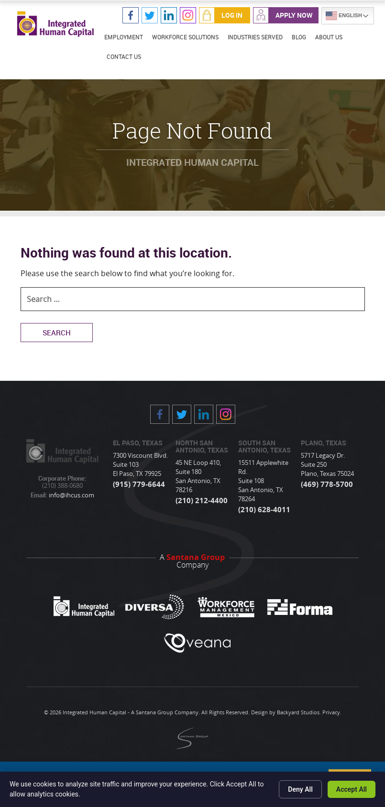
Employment (123, 37)
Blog (299, 37)
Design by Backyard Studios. (286, 712)
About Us (328, 37)
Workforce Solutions (185, 37)
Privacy (331, 712)
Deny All (300, 789)
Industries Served (255, 37)
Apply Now (293, 15)
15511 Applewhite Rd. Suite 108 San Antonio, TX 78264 (263, 480)
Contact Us (124, 56)
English (344, 16)
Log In (231, 15)
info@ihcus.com (70, 495)
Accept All (351, 789)
